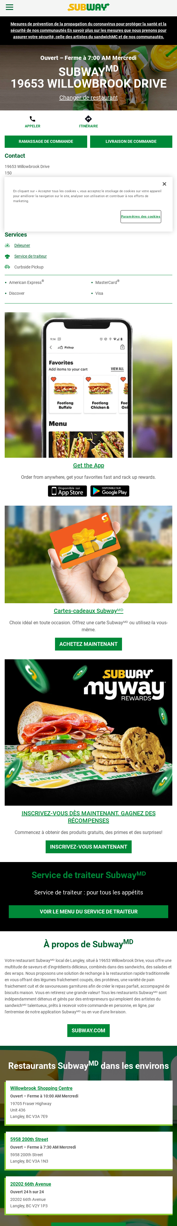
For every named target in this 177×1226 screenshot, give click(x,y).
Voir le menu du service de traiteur (89, 911)
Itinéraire (88, 126)
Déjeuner (22, 245)
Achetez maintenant (88, 644)
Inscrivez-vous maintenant (88, 847)
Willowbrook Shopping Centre (41, 1088)
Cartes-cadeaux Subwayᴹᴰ (88, 610)
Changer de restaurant (88, 97)
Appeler (32, 126)
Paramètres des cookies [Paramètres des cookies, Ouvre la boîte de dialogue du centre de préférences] (141, 216)
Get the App (88, 465)
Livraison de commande (131, 141)
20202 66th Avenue (30, 1184)
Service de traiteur (30, 256)
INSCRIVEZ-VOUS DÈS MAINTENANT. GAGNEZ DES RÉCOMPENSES (89, 817)
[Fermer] (164, 183)
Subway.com (88, 1030)
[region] (88, 204)
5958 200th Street (29, 1139)
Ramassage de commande (46, 141)
